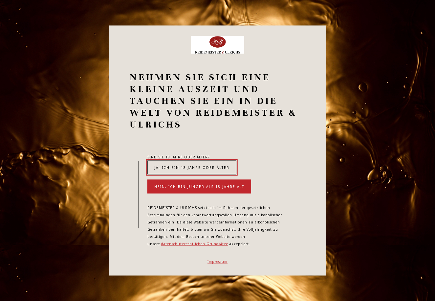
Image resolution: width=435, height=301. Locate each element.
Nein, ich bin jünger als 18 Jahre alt (199, 186)
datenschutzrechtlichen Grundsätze (194, 244)
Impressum (217, 261)
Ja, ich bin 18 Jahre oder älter (191, 167)
